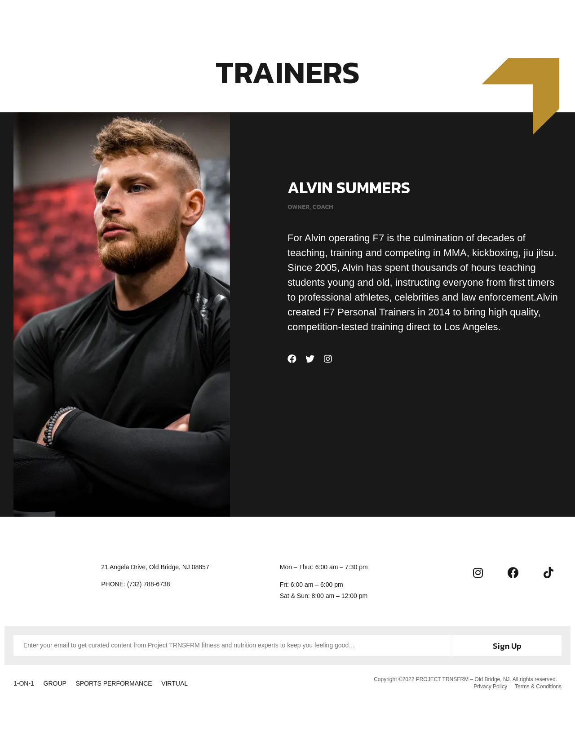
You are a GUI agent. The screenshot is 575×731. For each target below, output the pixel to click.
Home (167, 18)
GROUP (61, 683)
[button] (544, 18)
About (302, 18)
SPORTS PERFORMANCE (126, 683)
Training (206, 18)
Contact (399, 18)
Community (349, 18)
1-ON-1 (23, 683)
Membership (255, 18)
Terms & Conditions (538, 686)
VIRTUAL (194, 683)
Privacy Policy (489, 686)
